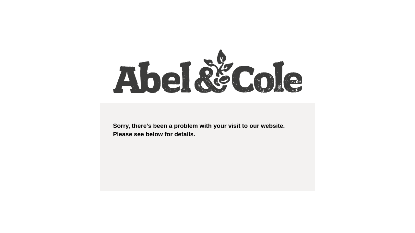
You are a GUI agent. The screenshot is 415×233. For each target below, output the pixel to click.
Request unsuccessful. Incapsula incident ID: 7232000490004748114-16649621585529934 (207, 116)
